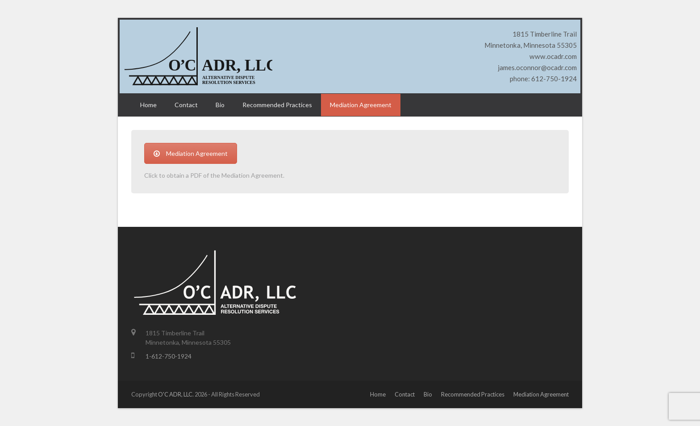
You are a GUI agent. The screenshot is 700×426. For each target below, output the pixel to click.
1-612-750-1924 (169, 356)
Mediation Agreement (191, 153)
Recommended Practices (472, 394)
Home (378, 394)
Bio (428, 394)
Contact (405, 394)
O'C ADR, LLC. (176, 394)
